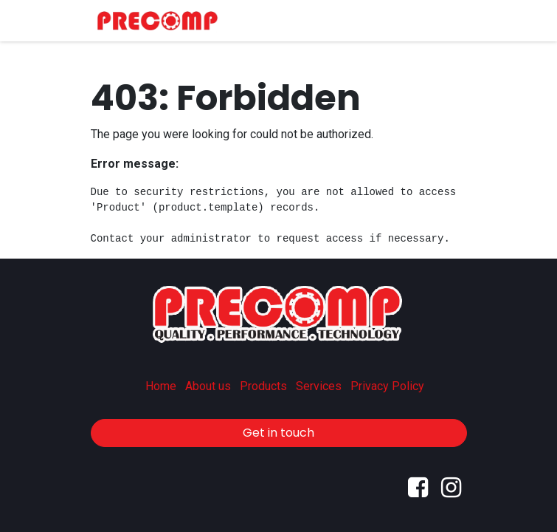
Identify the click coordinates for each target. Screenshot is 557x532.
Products (263, 386)
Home (160, 386)
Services (319, 386)
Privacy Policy (387, 386)
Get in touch (278, 432)
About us (208, 386)
